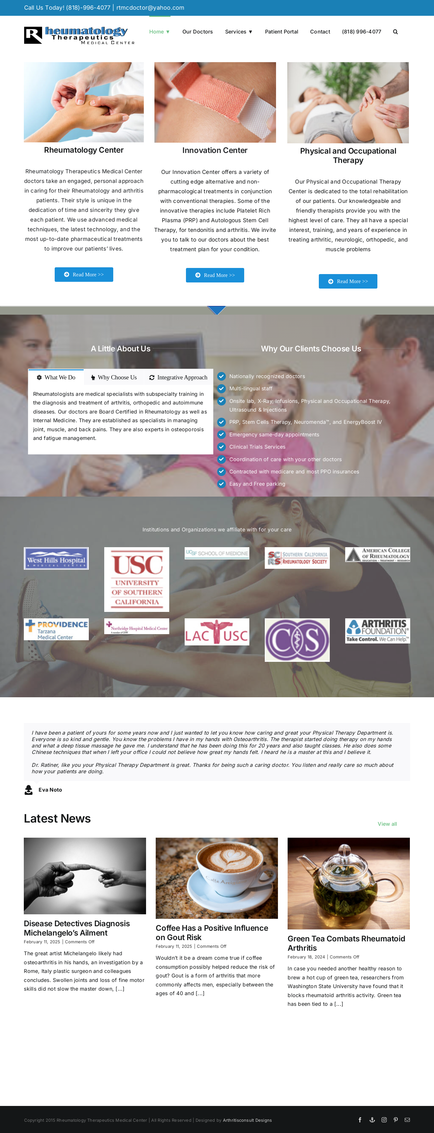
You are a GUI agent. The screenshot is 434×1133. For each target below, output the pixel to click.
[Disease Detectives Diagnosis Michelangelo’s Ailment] (85, 876)
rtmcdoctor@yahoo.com (150, 7)
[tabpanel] (120, 424)
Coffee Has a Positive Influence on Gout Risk (212, 932)
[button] (395, 31)
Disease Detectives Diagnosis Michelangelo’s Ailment (77, 928)
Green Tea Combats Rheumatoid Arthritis (346, 943)
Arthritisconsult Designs (247, 1120)
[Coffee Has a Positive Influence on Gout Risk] (217, 878)
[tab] (56, 382)
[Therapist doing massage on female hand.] (84, 65)
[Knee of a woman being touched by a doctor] (348, 65)
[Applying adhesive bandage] (215, 65)
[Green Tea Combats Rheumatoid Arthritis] (349, 883)
